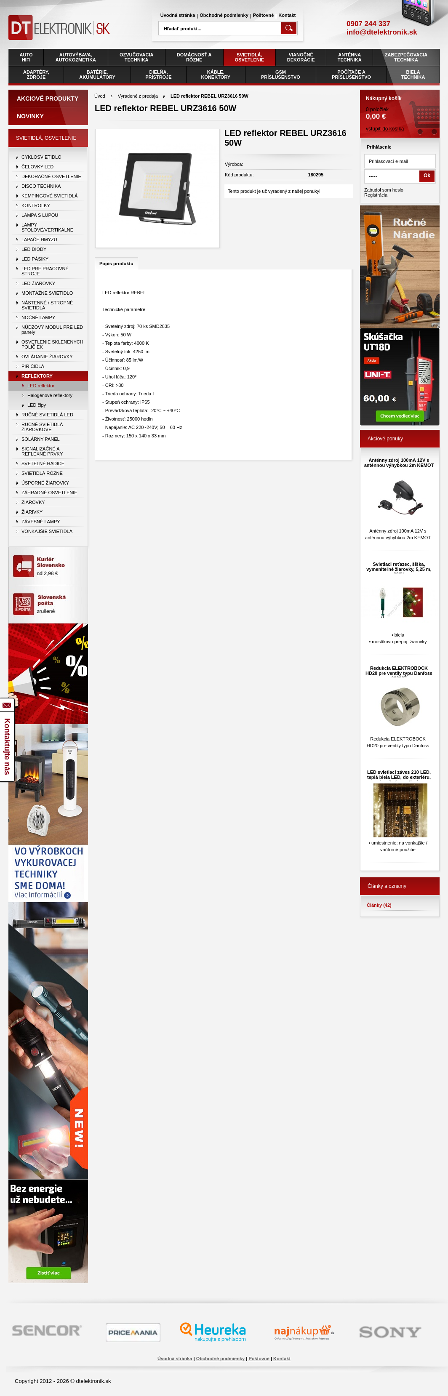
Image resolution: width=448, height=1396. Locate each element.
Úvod (99, 96)
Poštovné (263, 15)
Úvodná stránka (177, 15)
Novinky (30, 116)
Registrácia (375, 194)
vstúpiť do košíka (385, 129)
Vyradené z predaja (138, 96)
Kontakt (287, 15)
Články (379, 905)
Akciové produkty (47, 98)
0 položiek (400, 105)
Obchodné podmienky (224, 15)
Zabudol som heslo (383, 189)
